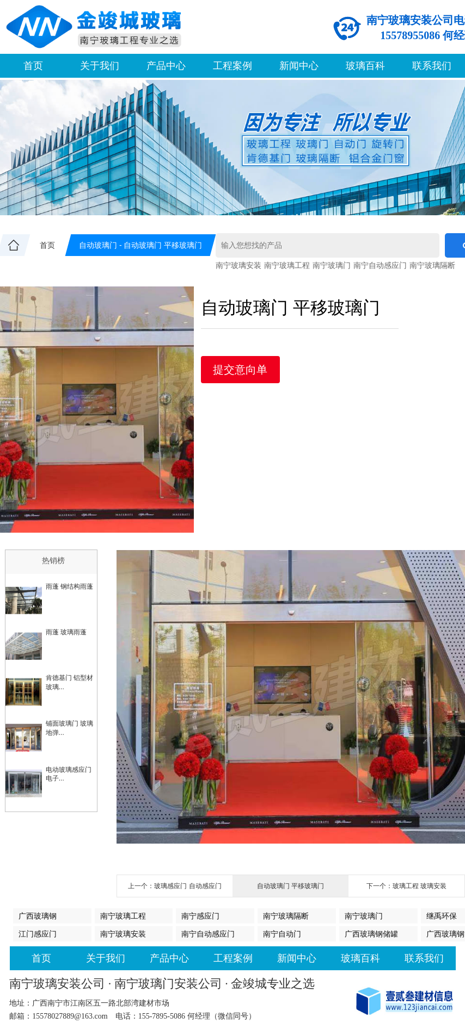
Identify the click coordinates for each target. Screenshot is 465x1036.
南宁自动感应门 (380, 265)
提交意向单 (240, 370)
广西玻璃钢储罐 (371, 933)
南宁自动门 (282, 933)
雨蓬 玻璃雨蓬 (66, 632)
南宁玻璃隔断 (432, 265)
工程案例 (232, 65)
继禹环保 (441, 916)
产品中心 (166, 65)
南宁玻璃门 (332, 265)
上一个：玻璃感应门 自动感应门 (174, 886)
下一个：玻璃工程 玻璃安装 (406, 886)
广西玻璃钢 (38, 916)
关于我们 (99, 65)
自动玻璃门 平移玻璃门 (290, 886)
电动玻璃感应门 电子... (68, 774)
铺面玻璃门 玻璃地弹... (69, 728)
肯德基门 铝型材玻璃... (69, 682)
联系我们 (431, 65)
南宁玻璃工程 (287, 265)
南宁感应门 (200, 916)
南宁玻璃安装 (238, 265)
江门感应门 (38, 933)
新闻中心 (299, 65)
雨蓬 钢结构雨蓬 (69, 586)
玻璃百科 (365, 65)
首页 (33, 65)
